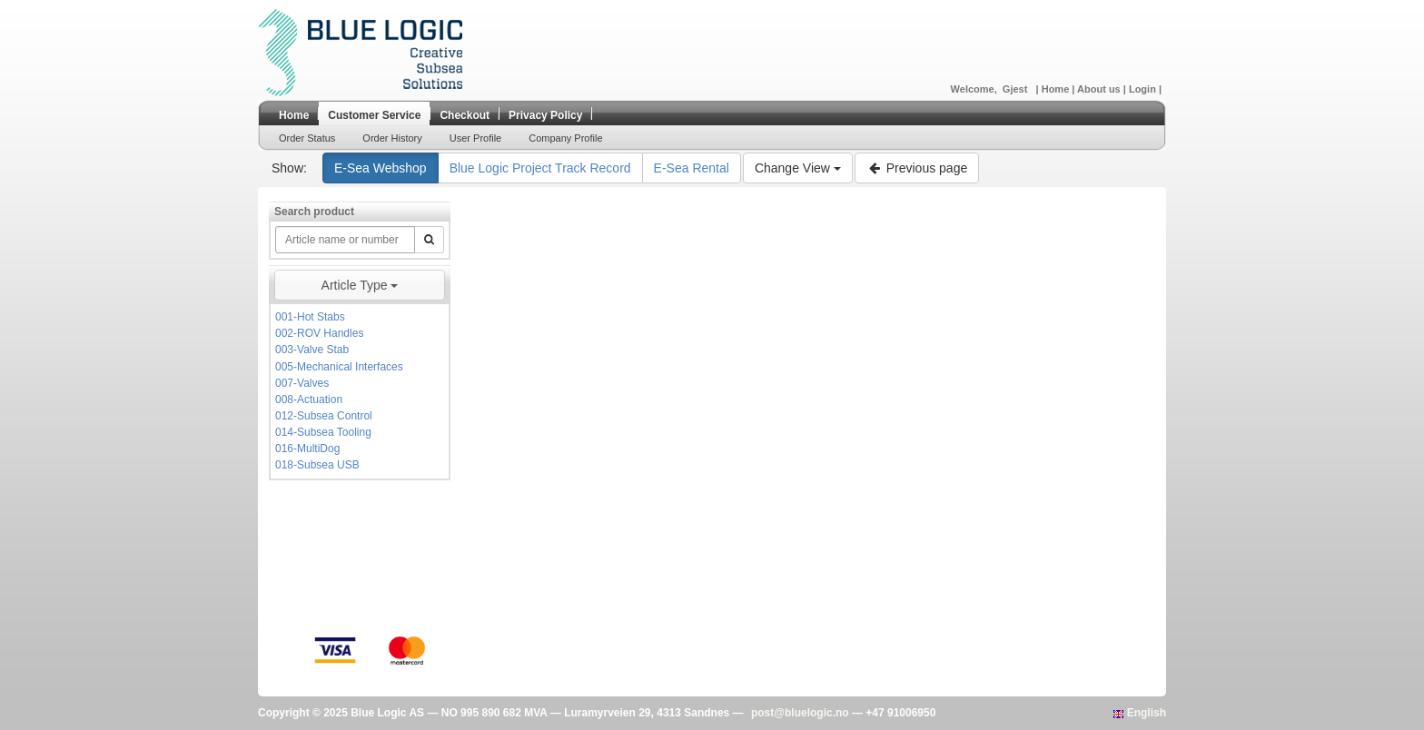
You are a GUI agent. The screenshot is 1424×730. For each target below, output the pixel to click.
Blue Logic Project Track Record (540, 168)
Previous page (916, 168)
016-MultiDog (307, 448)
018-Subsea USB (317, 465)
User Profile (475, 138)
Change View (798, 168)
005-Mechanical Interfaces (339, 366)
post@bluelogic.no (800, 712)
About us (1100, 89)
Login (1144, 89)
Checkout (465, 115)
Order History (391, 138)
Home (1057, 89)
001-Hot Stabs (310, 317)
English (1139, 712)
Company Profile (565, 138)
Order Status (307, 138)
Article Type (360, 285)
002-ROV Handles (319, 333)
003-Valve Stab (312, 349)
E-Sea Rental (691, 168)
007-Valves (302, 383)
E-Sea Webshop (380, 168)
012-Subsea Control (323, 415)
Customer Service (374, 115)
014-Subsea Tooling (323, 432)
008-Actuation (308, 399)
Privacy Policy (545, 115)
